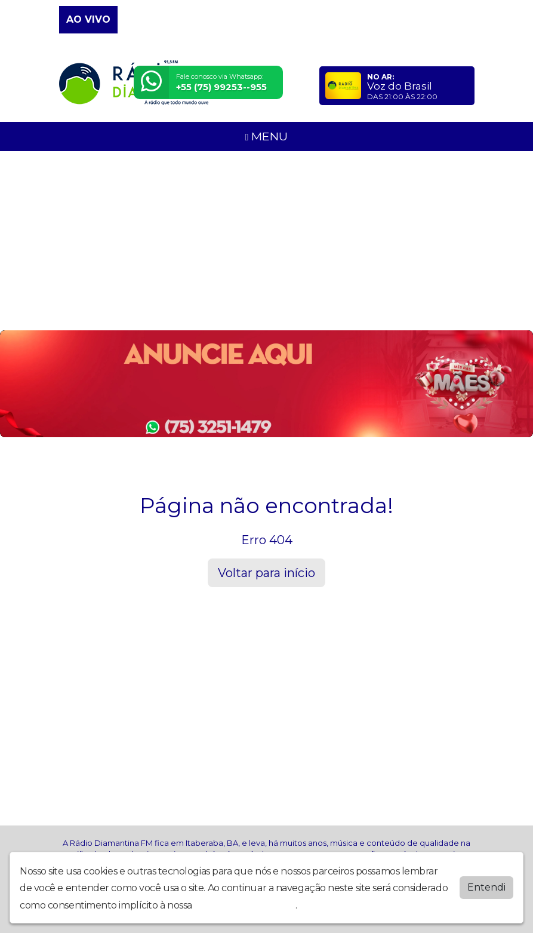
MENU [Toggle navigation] (266, 136)
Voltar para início (266, 573)
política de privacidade (244, 905)
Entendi (486, 887)
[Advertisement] (266, 240)
